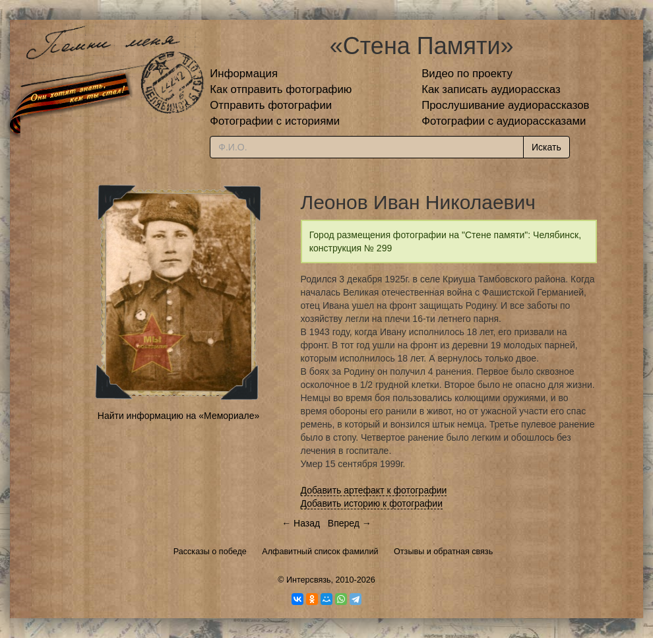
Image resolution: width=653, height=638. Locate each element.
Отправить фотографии (271, 105)
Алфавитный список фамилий (320, 551)
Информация (244, 73)
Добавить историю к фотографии (372, 503)
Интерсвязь (308, 580)
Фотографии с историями (275, 121)
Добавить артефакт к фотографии (374, 490)
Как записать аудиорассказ (491, 89)
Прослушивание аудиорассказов (505, 105)
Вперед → (349, 523)
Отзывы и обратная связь (443, 551)
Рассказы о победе (210, 551)
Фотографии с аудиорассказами (503, 121)
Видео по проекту (467, 73)
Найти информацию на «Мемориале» (178, 415)
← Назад (301, 523)
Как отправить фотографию (281, 89)
